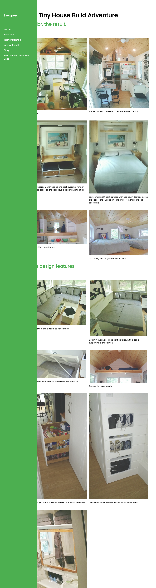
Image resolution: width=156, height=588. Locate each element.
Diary (6, 50)
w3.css (141, 580)
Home (7, 29)
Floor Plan (9, 34)
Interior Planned (12, 39)
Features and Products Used (16, 57)
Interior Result (11, 45)
